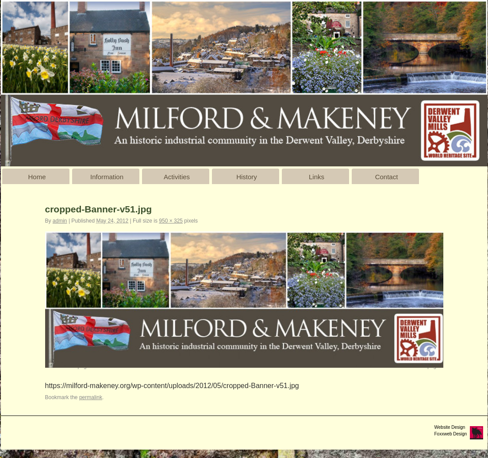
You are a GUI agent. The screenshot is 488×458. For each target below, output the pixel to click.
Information (106, 177)
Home (37, 177)
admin (60, 221)
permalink (90, 397)
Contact (386, 177)
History (246, 177)
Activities (177, 177)
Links (316, 177)
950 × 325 (171, 221)
